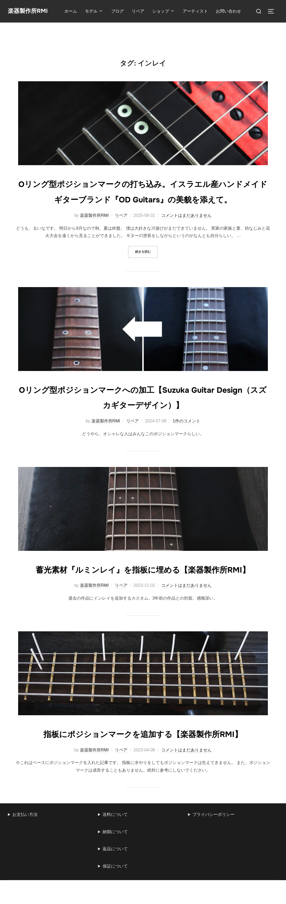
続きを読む (146, 266)
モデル (98, 11)
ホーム (74, 11)
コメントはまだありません (186, 231)
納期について (115, 878)
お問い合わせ (232, 11)
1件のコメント (186, 436)
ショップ (167, 11)
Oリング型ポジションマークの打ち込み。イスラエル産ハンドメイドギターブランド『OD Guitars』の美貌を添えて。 (143, 198)
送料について (115, 860)
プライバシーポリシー (213, 860)
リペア (141, 11)
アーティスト (199, 11)
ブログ (121, 11)
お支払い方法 (25, 860)
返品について (115, 895)
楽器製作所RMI (31, 11)
